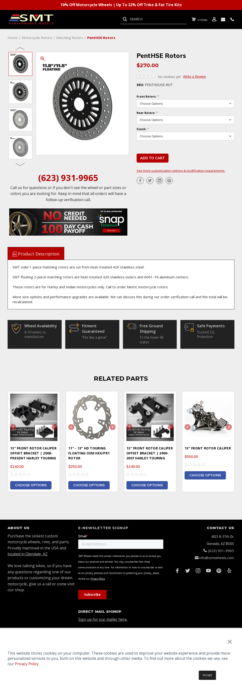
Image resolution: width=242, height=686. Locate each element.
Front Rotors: (148, 96)
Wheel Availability (40, 325)
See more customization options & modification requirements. (181, 171)
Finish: (143, 129)
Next (20, 164)
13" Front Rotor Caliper (208, 448)
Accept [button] (207, 675)
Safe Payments (211, 325)
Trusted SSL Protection (206, 334)
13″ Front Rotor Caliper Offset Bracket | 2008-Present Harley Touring (33, 453)
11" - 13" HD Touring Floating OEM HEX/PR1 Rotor (89, 453)
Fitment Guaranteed (93, 328)
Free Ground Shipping (151, 328)
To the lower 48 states (151, 339)
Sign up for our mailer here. (102, 619)
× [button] (230, 641)
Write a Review (194, 76)
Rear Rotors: (147, 113)
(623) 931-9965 (68, 178)
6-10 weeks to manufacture (35, 334)
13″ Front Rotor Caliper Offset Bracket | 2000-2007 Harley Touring (149, 453)
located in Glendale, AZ (28, 554)
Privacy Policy (27, 663)
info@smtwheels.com (216, 557)
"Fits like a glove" (94, 337)
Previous (20, 48)
